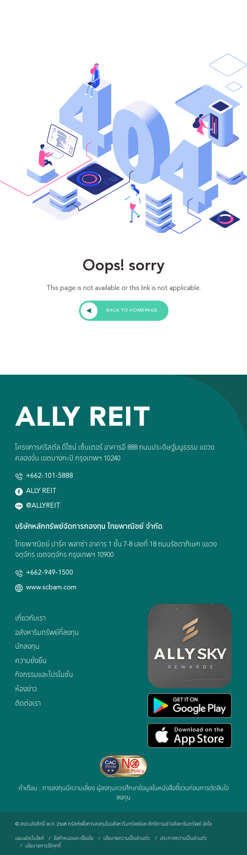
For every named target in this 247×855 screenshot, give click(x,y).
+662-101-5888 (49, 476)
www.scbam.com (51, 587)
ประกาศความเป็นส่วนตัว (183, 838)
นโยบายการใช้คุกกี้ (43, 846)
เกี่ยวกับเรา (30, 618)
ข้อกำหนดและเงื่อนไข (73, 838)
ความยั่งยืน (31, 661)
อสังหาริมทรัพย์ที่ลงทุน (47, 633)
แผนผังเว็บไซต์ (29, 838)
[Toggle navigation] (235, 21)
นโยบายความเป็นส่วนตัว (126, 838)
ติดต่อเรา (28, 704)
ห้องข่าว (26, 689)
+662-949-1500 (49, 573)
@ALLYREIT (43, 506)
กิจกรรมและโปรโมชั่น (44, 675)
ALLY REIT (41, 491)
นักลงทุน (27, 647)
